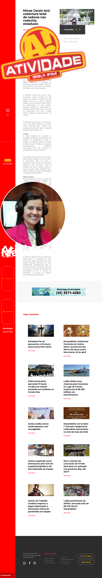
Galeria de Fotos (50, 563)
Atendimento (65, 563)
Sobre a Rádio (49, 559)
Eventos (63, 557)
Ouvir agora (9, 278)
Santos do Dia (65, 561)
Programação (49, 561)
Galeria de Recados (67, 559)
